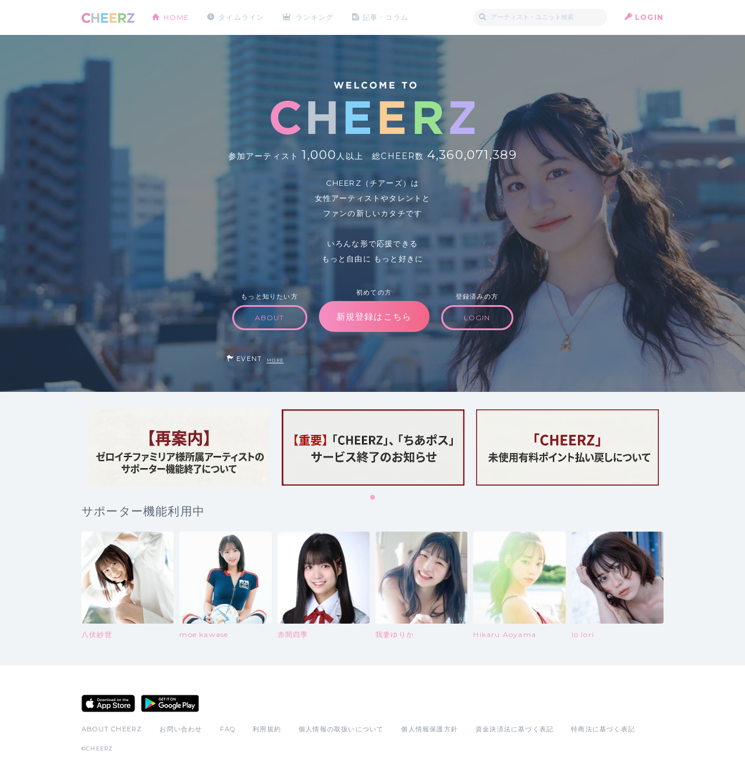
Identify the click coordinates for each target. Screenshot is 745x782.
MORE (275, 360)
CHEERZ (107, 18)
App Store (108, 703)
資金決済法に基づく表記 (515, 729)
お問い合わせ (180, 729)
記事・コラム (386, 17)
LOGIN (649, 17)
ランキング (315, 17)
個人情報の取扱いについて (341, 729)
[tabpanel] (178, 447)
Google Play (170, 703)
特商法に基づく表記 (603, 729)
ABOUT (270, 317)
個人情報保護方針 (429, 729)
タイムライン (241, 17)
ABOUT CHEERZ (111, 729)
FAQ (228, 729)
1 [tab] (373, 498)
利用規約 (267, 729)
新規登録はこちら (374, 316)
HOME (176, 17)
